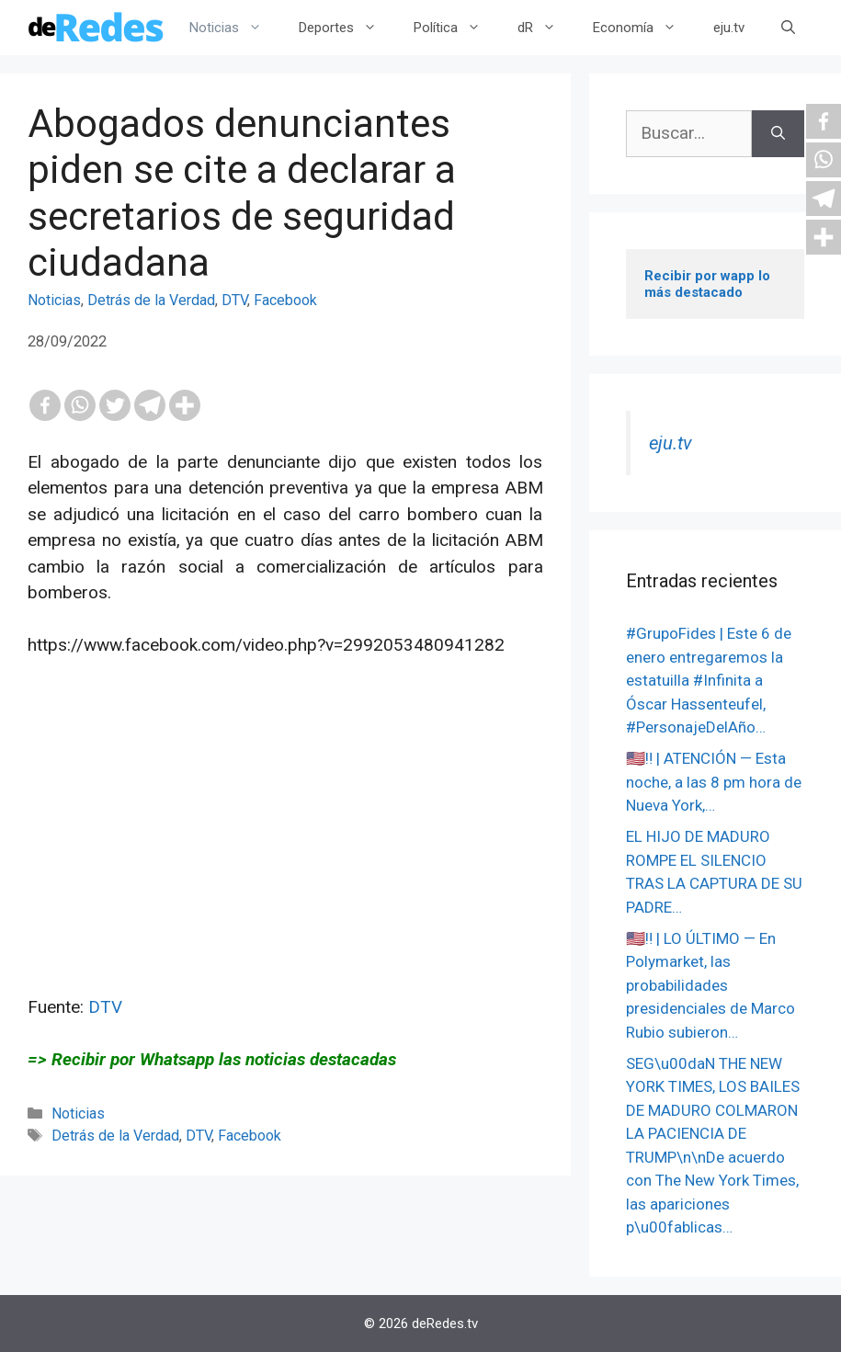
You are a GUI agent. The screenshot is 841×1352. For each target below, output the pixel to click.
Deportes (347, 27)
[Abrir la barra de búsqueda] (788, 27)
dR (545, 27)
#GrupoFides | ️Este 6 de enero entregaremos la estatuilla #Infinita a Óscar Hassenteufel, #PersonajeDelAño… (708, 680)
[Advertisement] (285, 865)
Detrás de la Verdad (151, 300)
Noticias (234, 27)
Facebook (285, 300)
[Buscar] (778, 133)
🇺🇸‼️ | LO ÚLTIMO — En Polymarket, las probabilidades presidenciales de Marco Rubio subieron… (710, 985)
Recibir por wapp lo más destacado (709, 284)
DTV (234, 300)
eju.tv (728, 27)
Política (456, 27)
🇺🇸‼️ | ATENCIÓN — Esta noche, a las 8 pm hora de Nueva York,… (713, 781)
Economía (644, 27)
